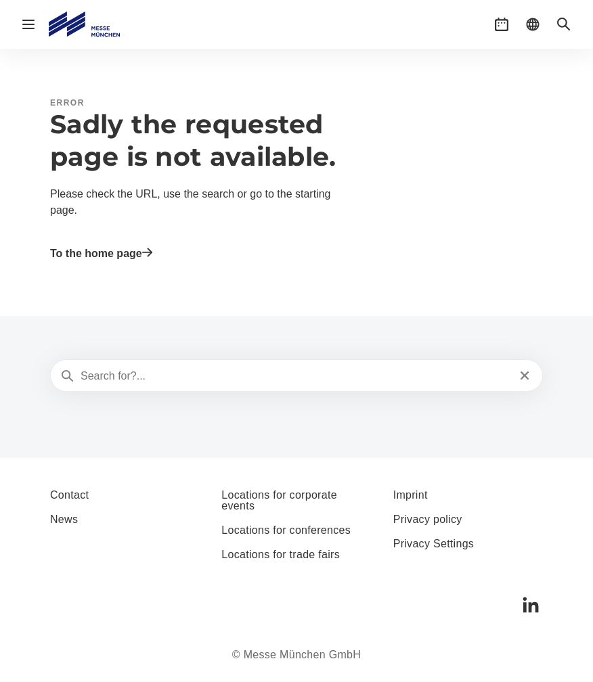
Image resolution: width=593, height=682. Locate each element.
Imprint (410, 495)
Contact (69, 495)
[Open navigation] (28, 24)
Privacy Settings (434, 543)
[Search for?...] (295, 376)
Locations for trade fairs (280, 554)
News (64, 519)
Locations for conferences (286, 530)
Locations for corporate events (279, 500)
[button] (501, 24)
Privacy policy (427, 519)
